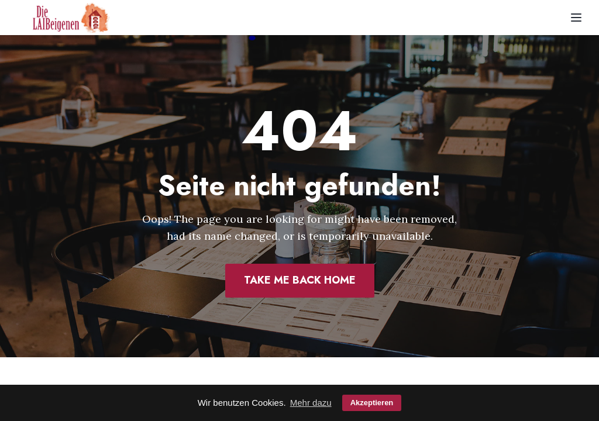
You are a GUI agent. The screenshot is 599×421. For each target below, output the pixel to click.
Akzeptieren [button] (372, 402)
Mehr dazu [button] (311, 403)
